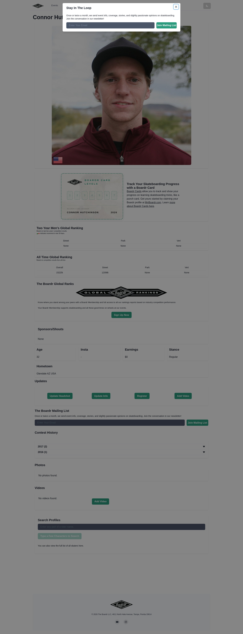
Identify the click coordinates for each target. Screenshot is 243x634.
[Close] (176, 6)
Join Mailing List (166, 25)
